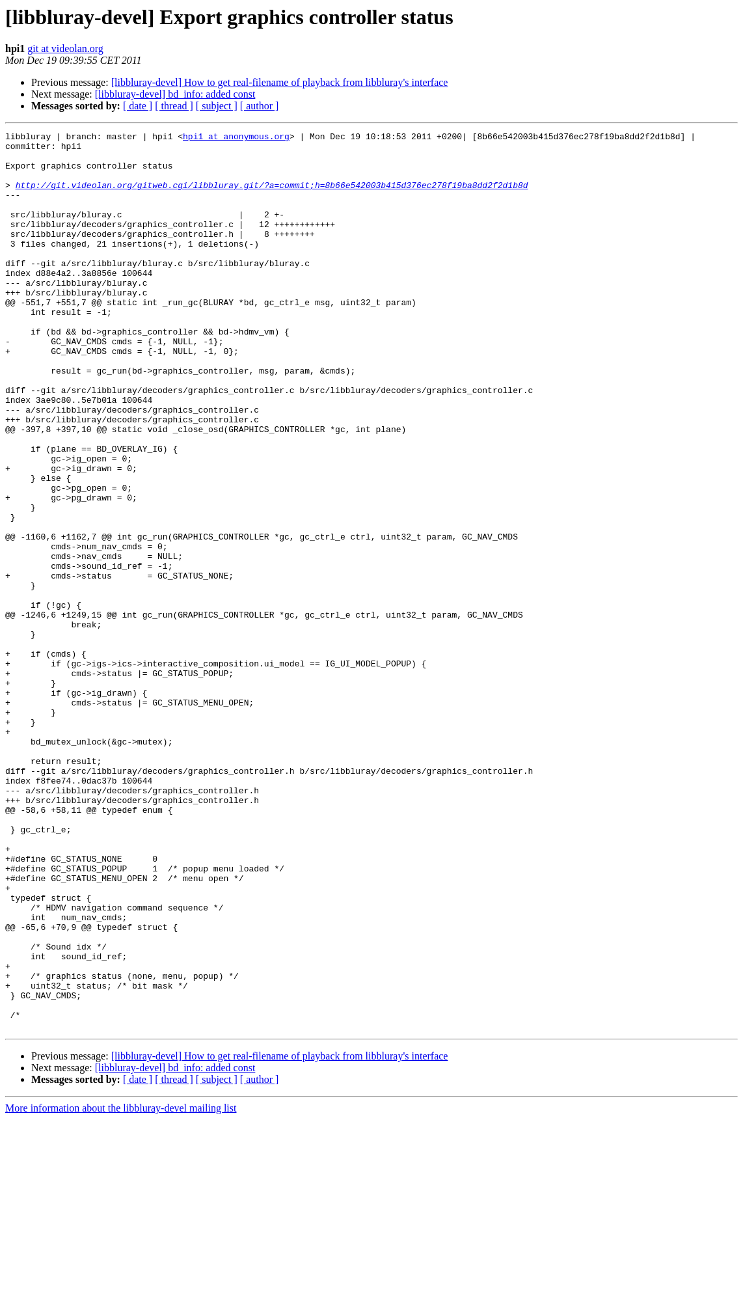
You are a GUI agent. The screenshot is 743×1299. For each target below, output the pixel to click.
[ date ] (137, 105)
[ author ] (259, 105)
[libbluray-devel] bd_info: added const (175, 94)
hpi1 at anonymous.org (236, 138)
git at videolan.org (65, 48)
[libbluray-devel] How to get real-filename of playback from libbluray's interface (279, 82)
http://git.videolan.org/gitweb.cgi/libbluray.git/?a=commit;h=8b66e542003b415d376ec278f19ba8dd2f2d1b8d (272, 196)
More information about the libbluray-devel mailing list (120, 1287)
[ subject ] (216, 105)
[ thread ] (174, 105)
